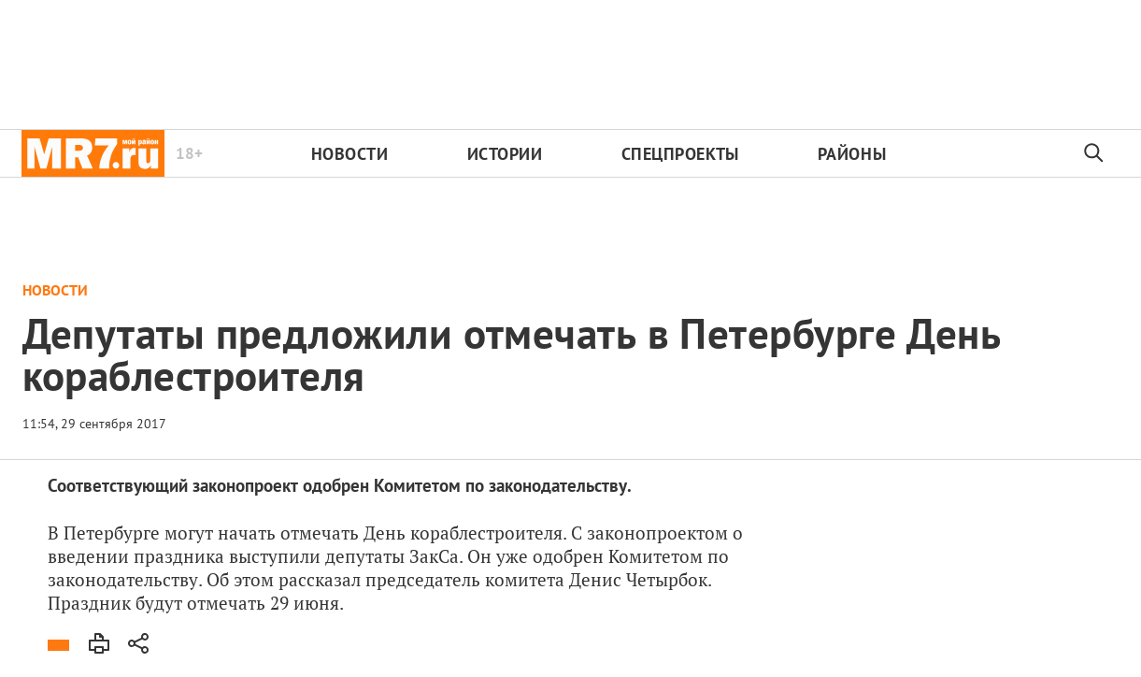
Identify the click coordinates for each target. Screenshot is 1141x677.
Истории (505, 154)
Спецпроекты (680, 154)
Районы (852, 154)
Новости (350, 154)
